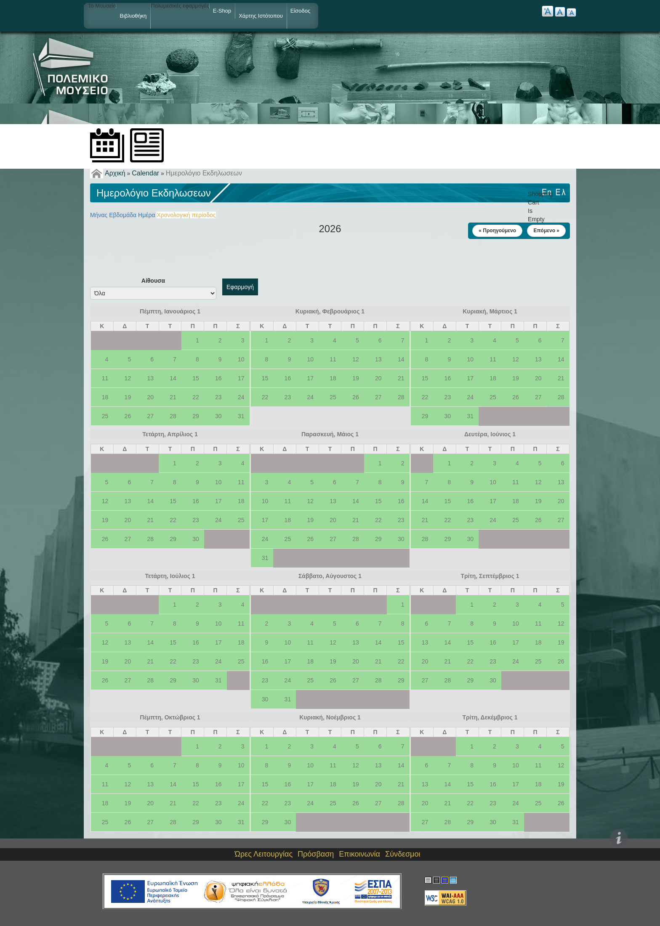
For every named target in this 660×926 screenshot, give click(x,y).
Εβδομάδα (122, 215)
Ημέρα (146, 215)
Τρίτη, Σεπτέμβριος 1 (489, 576)
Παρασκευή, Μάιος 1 (330, 434)
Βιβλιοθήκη (133, 16)
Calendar (145, 173)
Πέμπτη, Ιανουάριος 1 (170, 311)
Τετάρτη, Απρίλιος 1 (170, 434)
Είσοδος (300, 11)
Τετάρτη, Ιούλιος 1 (170, 576)
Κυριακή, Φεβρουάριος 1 (330, 311)
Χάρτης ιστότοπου (261, 16)
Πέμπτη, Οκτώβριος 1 (170, 717)
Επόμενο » (546, 230)
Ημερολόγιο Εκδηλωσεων (204, 173)
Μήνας (98, 215)
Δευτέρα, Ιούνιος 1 (490, 434)
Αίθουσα (153, 280)
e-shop (222, 11)
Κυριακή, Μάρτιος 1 (490, 311)
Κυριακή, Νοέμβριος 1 (330, 717)
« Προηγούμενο (497, 230)
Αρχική (115, 173)
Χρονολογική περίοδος (186, 215)
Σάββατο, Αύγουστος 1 (330, 576)
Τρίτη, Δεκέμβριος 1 (489, 717)
